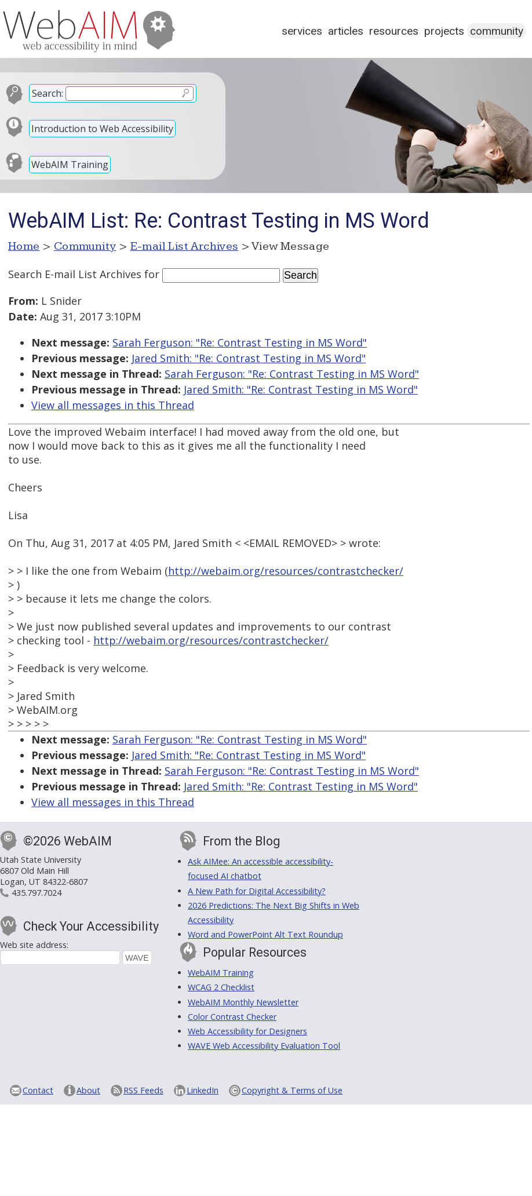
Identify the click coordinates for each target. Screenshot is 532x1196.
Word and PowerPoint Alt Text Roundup (265, 934)
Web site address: (34, 944)
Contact (38, 1090)
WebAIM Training (69, 164)
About (88, 1090)
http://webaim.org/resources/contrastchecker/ (285, 571)
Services (302, 31)
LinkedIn (202, 1090)
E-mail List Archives (184, 246)
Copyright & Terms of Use (292, 1090)
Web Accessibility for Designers (247, 1031)
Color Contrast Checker (232, 1016)
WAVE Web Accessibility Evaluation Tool (264, 1045)
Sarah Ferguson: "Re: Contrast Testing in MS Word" (239, 342)
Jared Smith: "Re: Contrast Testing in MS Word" (249, 358)
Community (496, 31)
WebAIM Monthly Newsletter (243, 1002)
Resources (393, 31)
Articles (345, 31)
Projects (444, 31)
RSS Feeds (143, 1090)
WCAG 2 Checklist (221, 987)
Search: (47, 93)
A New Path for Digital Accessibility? (257, 890)
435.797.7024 (36, 892)
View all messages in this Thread (112, 405)
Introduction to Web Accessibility (102, 128)
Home (24, 246)
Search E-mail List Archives (74, 274)
